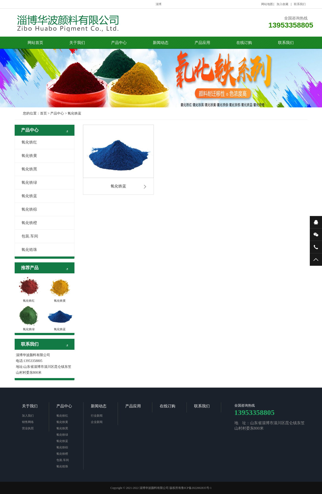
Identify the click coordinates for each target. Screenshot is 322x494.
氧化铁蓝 (74, 113)
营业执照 (28, 428)
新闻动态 (160, 43)
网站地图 (267, 4)
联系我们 (300, 4)
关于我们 (77, 43)
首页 (43, 113)
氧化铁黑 (26, 169)
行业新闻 (97, 415)
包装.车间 (27, 236)
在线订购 (244, 43)
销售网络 (28, 422)
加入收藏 (282, 4)
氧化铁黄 (26, 156)
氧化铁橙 (26, 223)
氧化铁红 (26, 142)
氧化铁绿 (26, 182)
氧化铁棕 (26, 209)
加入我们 (28, 415)
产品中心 (119, 43)
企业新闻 (97, 422)
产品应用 (202, 43)
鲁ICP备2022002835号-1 (196, 488)
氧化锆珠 (26, 249)
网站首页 (35, 43)
